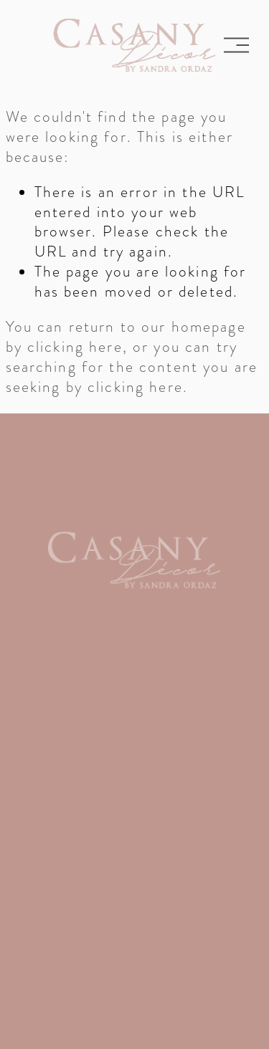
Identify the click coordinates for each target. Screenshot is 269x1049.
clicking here (75, 346)
